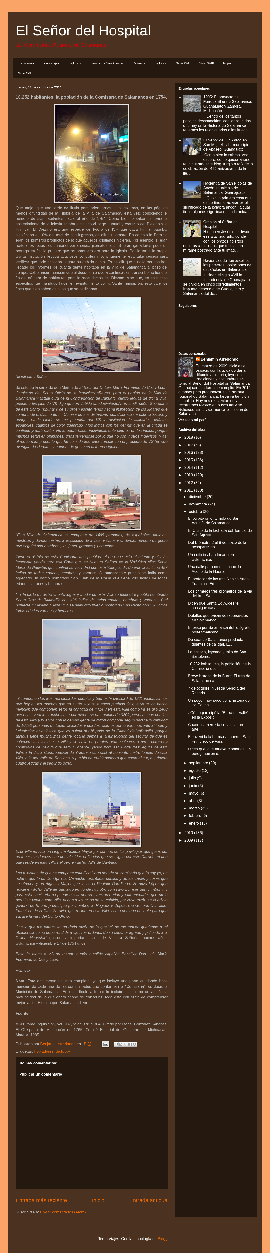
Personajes (51, 63)
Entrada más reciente (41, 1200)
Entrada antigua (148, 1200)
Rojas (227, 63)
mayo (194, 793)
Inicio (98, 1200)
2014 (189, 467)
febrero (195, 816)
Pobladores (44, 1051)
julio (193, 778)
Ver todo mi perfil (192, 420)
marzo (195, 808)
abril (193, 801)
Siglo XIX (74, 63)
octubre (196, 512)
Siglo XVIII (206, 63)
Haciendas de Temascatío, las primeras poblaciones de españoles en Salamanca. (227, 265)
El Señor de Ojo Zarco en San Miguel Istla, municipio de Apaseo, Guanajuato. (226, 144)
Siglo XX (161, 63)
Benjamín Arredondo (220, 359)
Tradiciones (26, 63)
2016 (189, 453)
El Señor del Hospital (83, 30)
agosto (195, 770)
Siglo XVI (24, 73)
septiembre (199, 763)
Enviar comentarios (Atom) (63, 1212)
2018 (189, 437)
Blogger (164, 1239)
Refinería (138, 63)
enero (194, 823)
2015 (189, 460)
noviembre (198, 504)
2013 (189, 475)
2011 (189, 490)
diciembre (198, 497)
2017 (189, 445)
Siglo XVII (183, 63)
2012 (189, 483)
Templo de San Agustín (107, 63)
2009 (189, 840)
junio (193, 786)
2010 (189, 833)
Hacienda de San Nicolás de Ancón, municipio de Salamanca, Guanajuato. (227, 188)
